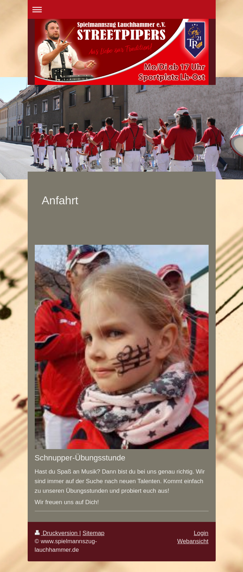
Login (201, 533)
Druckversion (57, 533)
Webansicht (193, 541)
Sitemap (94, 533)
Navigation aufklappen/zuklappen (121, 9)
